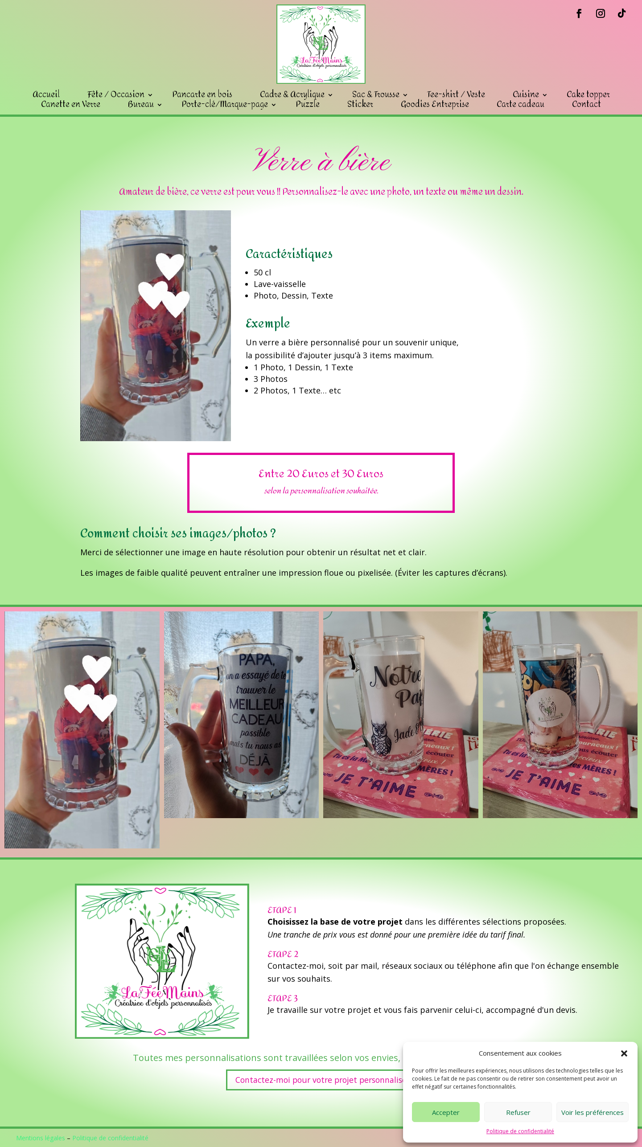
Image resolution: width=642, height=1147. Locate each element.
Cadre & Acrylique (292, 95)
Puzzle (308, 105)
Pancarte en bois (202, 95)
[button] (624, 1053)
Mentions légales (40, 1138)
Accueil (46, 95)
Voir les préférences (592, 1112)
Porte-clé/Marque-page (224, 105)
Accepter (446, 1112)
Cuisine (526, 95)
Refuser (518, 1112)
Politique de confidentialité (520, 1131)
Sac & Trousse (375, 95)
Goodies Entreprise (435, 105)
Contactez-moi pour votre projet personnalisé (321, 1079)
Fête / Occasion (115, 95)
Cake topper (588, 95)
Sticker (360, 105)
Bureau (141, 105)
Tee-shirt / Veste (456, 95)
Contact (586, 105)
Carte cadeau (520, 105)
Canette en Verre (70, 105)
